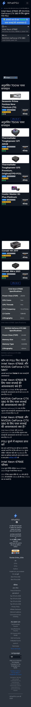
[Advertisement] (15, 58)
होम (1, 8)
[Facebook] (17, 522)
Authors (15, 569)
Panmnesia (15, 646)
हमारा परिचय (15, 588)
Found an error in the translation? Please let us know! (15, 672)
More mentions (15, 648)
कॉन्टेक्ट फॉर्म (13, 458)
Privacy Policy (15, 606)
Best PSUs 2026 (15, 579)
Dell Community (15, 638)
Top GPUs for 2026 (15, 598)
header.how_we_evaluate (17, 571)
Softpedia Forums (15, 640)
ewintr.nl (15, 643)
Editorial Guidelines (15, 612)
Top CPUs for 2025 (15, 601)
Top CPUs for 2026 (15, 596)
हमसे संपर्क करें (15, 593)
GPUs (15, 566)
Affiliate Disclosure (15, 609)
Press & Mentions (15, 590)
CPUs (15, 563)
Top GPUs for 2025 (15, 604)
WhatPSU (10, 3)
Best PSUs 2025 (15, 577)
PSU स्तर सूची (15, 574)
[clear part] (28, 26)
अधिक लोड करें (15, 119)
